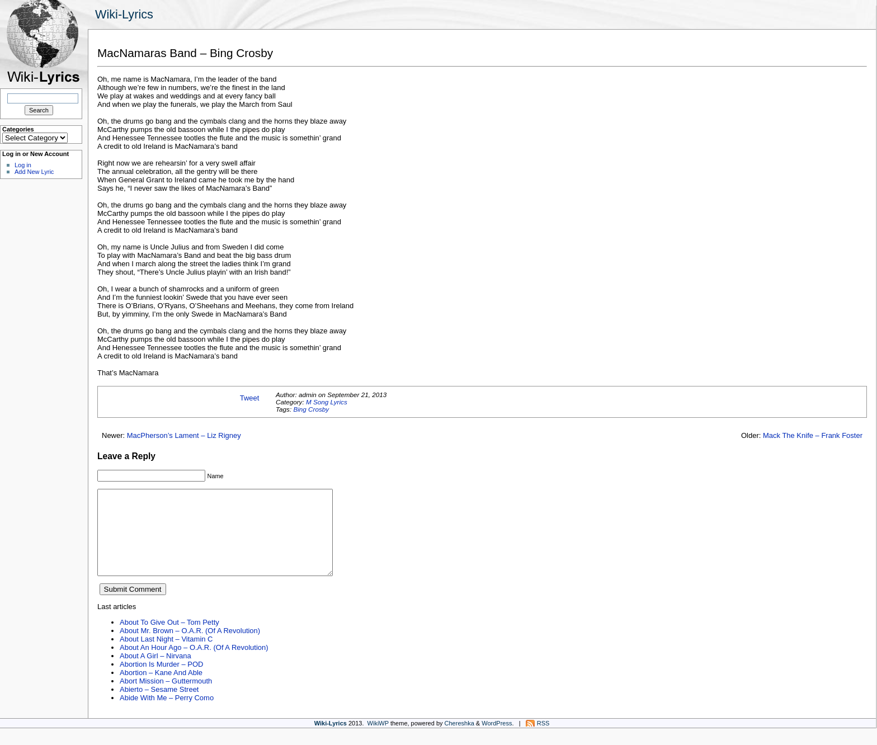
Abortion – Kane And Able (161, 689)
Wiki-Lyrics (124, 14)
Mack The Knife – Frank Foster (812, 435)
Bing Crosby (311, 409)
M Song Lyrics (326, 401)
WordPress (497, 740)
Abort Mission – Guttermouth (166, 698)
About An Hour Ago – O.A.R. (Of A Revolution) (194, 664)
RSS (543, 740)
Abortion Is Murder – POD (161, 681)
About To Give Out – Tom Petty (169, 639)
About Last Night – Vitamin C (166, 656)
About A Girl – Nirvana (155, 672)
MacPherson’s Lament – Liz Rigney (184, 435)
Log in (23, 165)
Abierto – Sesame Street (159, 706)
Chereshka (459, 740)
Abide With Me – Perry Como (167, 714)
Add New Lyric (34, 171)
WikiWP (378, 740)
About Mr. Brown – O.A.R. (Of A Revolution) (190, 647)
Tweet (250, 398)
